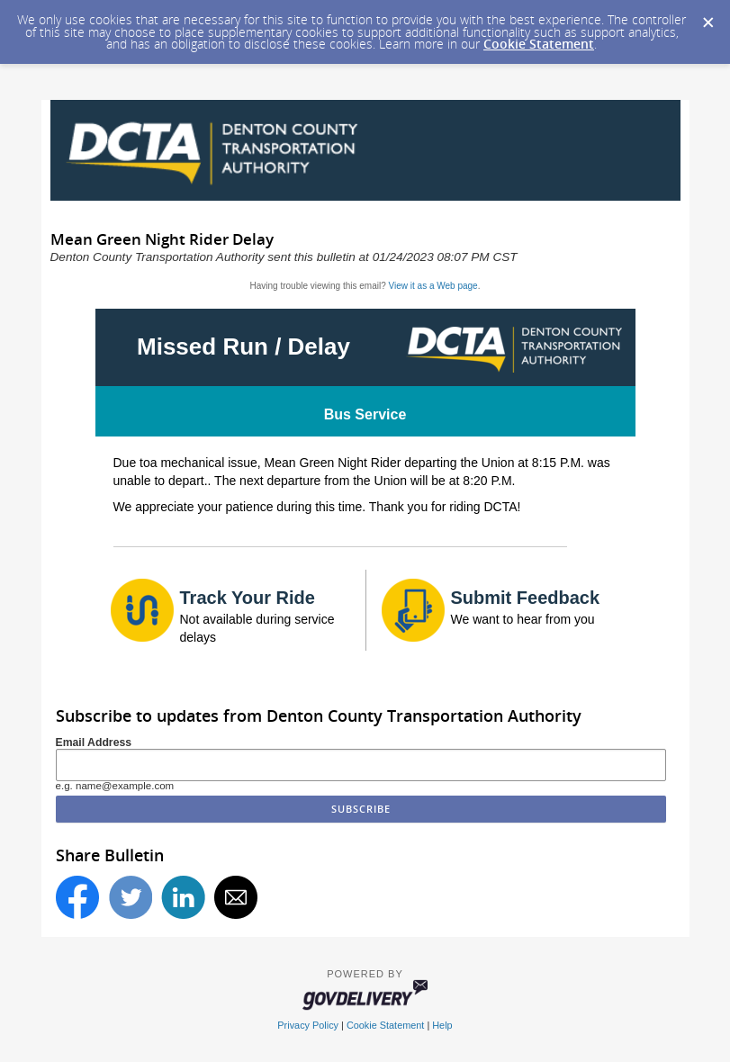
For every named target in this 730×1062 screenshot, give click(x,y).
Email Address (94, 742)
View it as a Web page (433, 286)
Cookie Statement (538, 43)
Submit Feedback (525, 598)
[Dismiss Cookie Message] (707, 17)
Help (442, 1025)
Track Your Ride (247, 598)
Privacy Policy (307, 1025)
